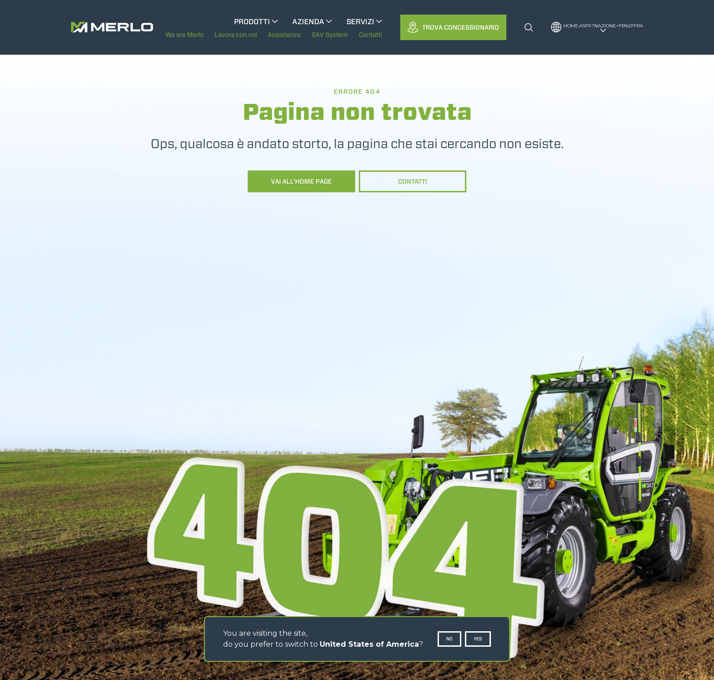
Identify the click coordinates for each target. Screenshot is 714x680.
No (449, 639)
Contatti (412, 181)
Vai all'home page (301, 181)
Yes (478, 639)
